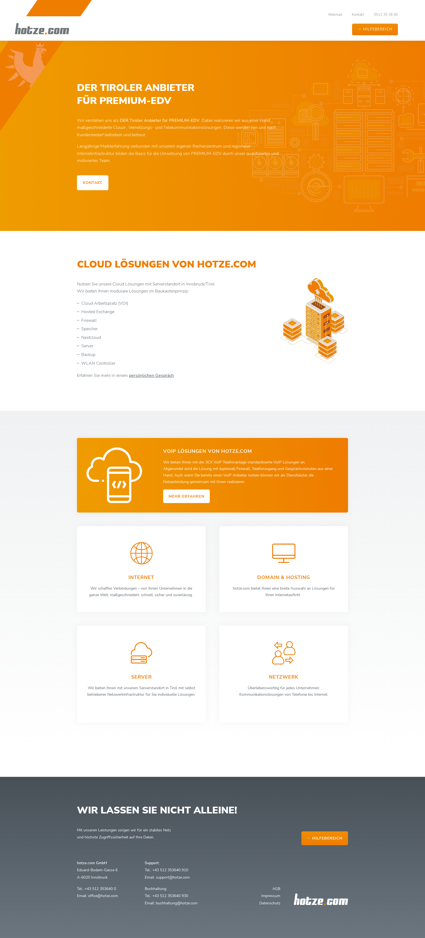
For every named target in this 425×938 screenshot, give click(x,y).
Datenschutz (269, 903)
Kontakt (358, 14)
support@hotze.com (173, 877)
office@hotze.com (103, 895)
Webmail (335, 14)
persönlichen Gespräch (151, 382)
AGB (276, 888)
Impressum (270, 895)
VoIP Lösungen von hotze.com (207, 451)
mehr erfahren (186, 496)
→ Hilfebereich (375, 29)
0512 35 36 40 (386, 14)
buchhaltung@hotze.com (177, 903)
